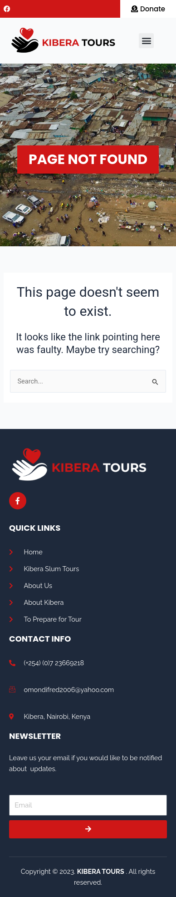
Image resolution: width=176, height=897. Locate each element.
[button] (146, 40)
